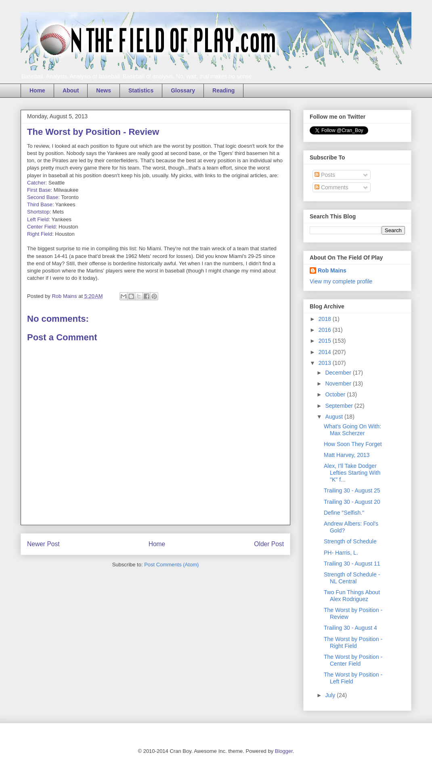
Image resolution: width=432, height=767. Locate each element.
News (103, 90)
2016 (326, 330)
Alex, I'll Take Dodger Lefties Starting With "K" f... (352, 473)
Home (37, 90)
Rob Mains (332, 270)
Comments (331, 187)
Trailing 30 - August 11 (352, 563)
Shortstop (38, 212)
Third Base (39, 204)
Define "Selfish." (344, 512)
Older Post (269, 544)
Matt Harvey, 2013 (346, 455)
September (339, 405)
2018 (326, 319)
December (338, 372)
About (71, 90)
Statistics (140, 90)
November (338, 383)
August (334, 416)
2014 (326, 352)
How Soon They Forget (353, 444)
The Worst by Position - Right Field (353, 642)
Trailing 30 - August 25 (352, 490)
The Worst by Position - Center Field (353, 660)
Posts (325, 175)
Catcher (36, 183)
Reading (223, 90)
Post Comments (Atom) (171, 565)
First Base (39, 190)
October (336, 394)
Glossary (183, 90)
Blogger (284, 751)
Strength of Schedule (350, 541)
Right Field (39, 234)
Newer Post (43, 544)
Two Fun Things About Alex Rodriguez (352, 595)
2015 (326, 340)
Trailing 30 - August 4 (350, 627)
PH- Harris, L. (341, 552)
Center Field (41, 227)
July (331, 695)
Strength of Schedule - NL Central (352, 578)
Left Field (37, 219)
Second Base (42, 197)
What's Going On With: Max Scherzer (352, 429)
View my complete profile (341, 281)
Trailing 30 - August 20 (352, 502)
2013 (326, 363)
